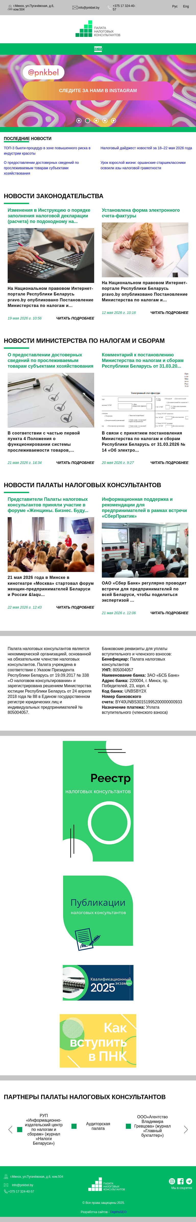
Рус (175, 6)
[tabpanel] (98, 91)
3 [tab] (96, 120)
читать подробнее (75, 318)
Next (185, 1129)
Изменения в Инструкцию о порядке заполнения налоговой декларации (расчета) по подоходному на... (49, 216)
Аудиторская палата (98, 1126)
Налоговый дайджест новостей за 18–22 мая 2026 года (146, 148)
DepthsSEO (118, 1212)
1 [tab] (78, 120)
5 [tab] (113, 120)
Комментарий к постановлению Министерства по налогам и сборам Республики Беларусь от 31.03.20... (143, 360)
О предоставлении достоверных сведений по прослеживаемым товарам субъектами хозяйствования (41, 168)
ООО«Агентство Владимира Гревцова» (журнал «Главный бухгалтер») (152, 1126)
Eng (186, 6)
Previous (10, 1129)
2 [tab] (87, 120)
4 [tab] (104, 120)
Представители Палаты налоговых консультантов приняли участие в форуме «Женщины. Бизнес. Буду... (48, 505)
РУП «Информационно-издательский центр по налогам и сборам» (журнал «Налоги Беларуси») (44, 1129)
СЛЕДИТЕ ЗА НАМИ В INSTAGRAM (98, 90)
